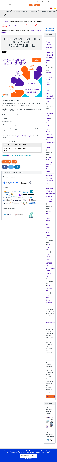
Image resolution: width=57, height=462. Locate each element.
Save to (5, 161)
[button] (21, 172)
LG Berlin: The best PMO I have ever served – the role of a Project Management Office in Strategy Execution (50, 188)
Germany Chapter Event (49, 80)
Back (14, 161)
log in (9, 25)
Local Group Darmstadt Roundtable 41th (50, 96)
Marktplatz (50, 396)
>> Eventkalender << (50, 322)
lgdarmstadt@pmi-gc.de (25, 136)
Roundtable (49, 113)
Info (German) (28, 458)
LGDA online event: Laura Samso (48, 230)
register (16, 25)
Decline (34, 455)
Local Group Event (48, 123)
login (9, 155)
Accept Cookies (25, 455)
